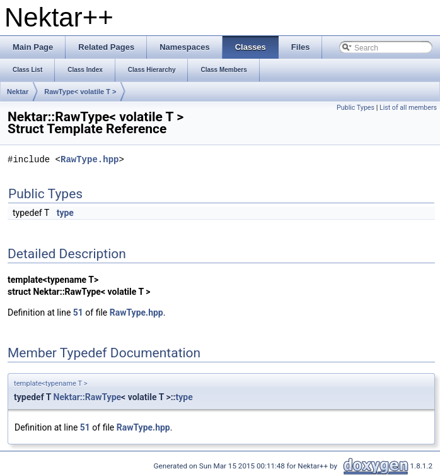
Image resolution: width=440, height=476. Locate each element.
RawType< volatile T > (80, 91)
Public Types (355, 108)
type (65, 213)
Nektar (17, 91)
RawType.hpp (90, 160)
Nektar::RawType (88, 397)
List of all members (408, 108)
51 (78, 312)
